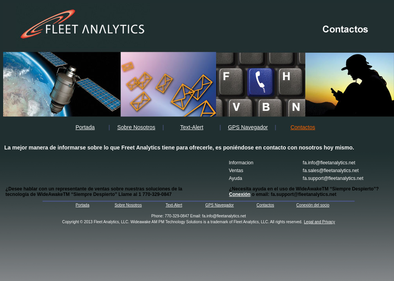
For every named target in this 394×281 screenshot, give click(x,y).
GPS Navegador (248, 127)
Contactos (265, 205)
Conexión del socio (313, 205)
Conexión (240, 194)
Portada (85, 127)
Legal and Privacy (319, 222)
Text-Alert (191, 127)
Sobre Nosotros (136, 127)
